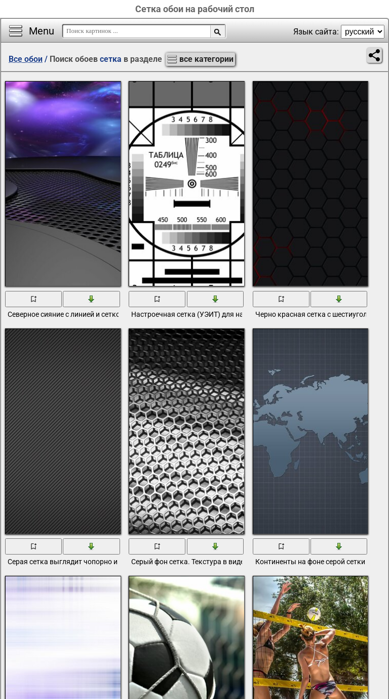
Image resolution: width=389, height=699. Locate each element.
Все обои (26, 59)
